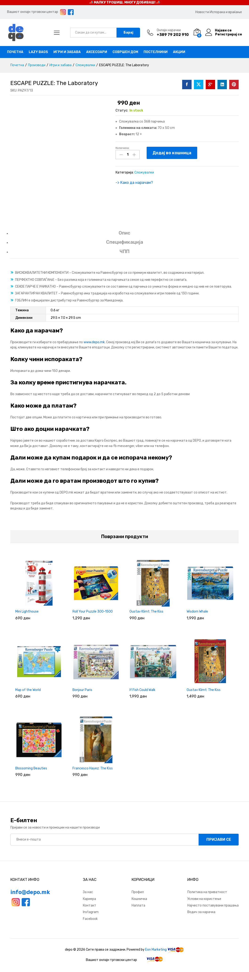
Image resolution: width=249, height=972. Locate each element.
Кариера (89, 899)
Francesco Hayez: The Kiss (92, 768)
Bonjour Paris (82, 690)
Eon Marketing (156, 950)
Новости (202, 12)
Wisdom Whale (197, 611)
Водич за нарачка (201, 912)
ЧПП (124, 251)
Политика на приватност (207, 892)
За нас (88, 892)
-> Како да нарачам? (134, 182)
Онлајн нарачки (169, 30)
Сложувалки (144, 172)
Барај (128, 33)
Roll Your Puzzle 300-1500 (92, 611)
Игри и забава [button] (67, 52)
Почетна (15, 52)
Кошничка (139, 899)
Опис (124, 233)
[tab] (124, 235)
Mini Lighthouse (27, 611)
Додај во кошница (172, 152)
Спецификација (124, 242)
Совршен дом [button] (125, 52)
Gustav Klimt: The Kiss (146, 611)
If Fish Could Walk (142, 690)
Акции (179, 52)
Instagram (91, 912)
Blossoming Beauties (31, 768)
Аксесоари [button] (96, 52)
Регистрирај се (228, 34)
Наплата (138, 905)
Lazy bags (38, 52)
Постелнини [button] (156, 52)
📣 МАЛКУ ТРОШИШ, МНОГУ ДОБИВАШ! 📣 (124, 2)
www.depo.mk (94, 342)
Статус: (122, 110)
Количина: (122, 148)
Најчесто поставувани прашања (213, 905)
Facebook (90, 919)
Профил (138, 892)
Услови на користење (204, 899)
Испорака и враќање (226, 12)
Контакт (89, 905)
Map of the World (28, 690)
